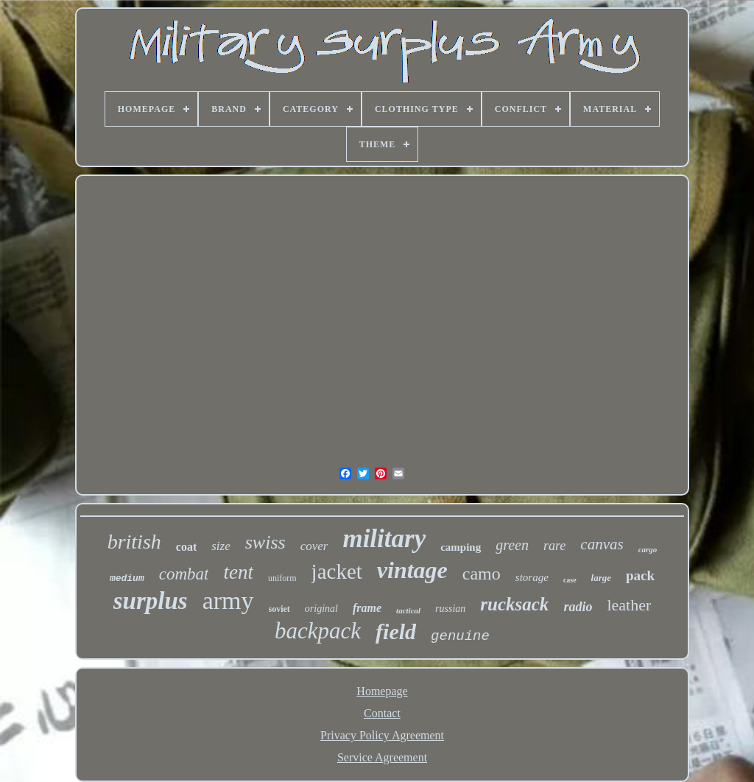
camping (460, 547)
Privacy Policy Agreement (382, 735)
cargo (648, 549)
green (512, 545)
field (396, 631)
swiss (265, 542)
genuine (460, 636)
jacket (336, 571)
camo (481, 573)
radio (577, 606)
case (570, 580)
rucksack (514, 604)
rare (554, 545)
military (384, 538)
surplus (150, 601)
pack (640, 575)
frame (367, 608)
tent (238, 572)
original (321, 608)
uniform (282, 578)
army (228, 600)
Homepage (381, 691)
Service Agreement (382, 757)
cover (314, 546)
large (601, 577)
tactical (408, 610)
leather (629, 605)
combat (184, 574)
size (220, 546)
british (134, 541)
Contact (382, 713)
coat (186, 546)
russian (450, 608)
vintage (412, 570)
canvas (601, 544)
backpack (318, 631)
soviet (279, 609)
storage (532, 577)
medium (127, 578)
